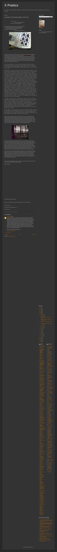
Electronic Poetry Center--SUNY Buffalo (42, 385)
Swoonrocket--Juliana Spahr (42, 493)
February (42, 334)
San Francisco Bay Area (49, 451)
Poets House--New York (42, 463)
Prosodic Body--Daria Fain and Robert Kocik (42, 467)
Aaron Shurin (49, 346)
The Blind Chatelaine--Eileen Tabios (42, 495)
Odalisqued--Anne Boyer (42, 446)
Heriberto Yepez (42, 396)
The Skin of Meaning (49, 466)
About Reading (42, 531)
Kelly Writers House (41, 404)
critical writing (49, 365)
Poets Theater (49, 426)
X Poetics (11, 5)
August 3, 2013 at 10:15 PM (11, 230)
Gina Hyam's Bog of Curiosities (42, 393)
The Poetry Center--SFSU (42, 499)
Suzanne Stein (42, 491)
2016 (41, 308)
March (42, 333)
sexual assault (49, 459)
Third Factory (42, 501)
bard (48, 350)
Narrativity (41, 431)
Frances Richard (49, 373)
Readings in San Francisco (49, 435)
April (41, 332)
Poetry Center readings (49, 419)
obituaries (48, 406)
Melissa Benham (42, 422)
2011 (41, 337)
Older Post (33, 234)
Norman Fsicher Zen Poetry (42, 444)
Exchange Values (42, 386)
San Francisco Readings (49, 456)
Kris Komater (42, 407)
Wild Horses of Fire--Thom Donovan (42, 514)
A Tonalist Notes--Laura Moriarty (42, 346)
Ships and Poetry (49, 460)
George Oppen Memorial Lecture (50, 377)
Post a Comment (8, 232)
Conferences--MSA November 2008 (49, 364)
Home (20, 234)
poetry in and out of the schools (49, 421)
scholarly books (49, 457)
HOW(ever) (49, 380)
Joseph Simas (9, 216)
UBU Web (41, 505)
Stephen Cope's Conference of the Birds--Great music (42, 488)
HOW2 (41, 397)
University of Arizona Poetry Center (42, 510)
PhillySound (41, 450)
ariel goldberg (49, 348)
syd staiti (48, 463)
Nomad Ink (41, 439)
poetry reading (49, 424)
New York (48, 405)
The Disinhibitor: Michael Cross (42, 498)
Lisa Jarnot (41, 415)
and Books (49, 347)
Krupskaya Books (42, 408)
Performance (49, 409)
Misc (48, 395)
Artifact (41, 354)
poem (48, 414)
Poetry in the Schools (49, 423)
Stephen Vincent (42, 490)
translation (48, 467)
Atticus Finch (42, 357)
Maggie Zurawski (42, 419)
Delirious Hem (42, 381)
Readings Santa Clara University (49, 438)
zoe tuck (48, 471)
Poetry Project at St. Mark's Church (42, 460)
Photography (49, 410)
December (42, 314)
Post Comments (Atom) (11, 236)
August (42, 328)
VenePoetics (41, 512)
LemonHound (42, 410)
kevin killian (49, 386)
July (41, 329)
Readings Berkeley (48, 431)
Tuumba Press (42, 504)
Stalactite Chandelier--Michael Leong (42, 482)
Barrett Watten (42, 360)
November (42, 316)
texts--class (49, 464)
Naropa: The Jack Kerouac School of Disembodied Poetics (42, 429)
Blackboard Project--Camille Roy (42, 369)
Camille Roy (49, 357)
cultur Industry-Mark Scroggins (42, 378)
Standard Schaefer (41, 484)
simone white (49, 462)
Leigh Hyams (42, 409)
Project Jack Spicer (41, 465)
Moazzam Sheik (42, 423)
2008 (41, 341)
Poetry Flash (41, 458)
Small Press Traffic (41, 480)
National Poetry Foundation (42, 436)
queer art (48, 428)
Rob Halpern (49, 444)
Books (48, 354)
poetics (48, 416)
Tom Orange (41, 503)
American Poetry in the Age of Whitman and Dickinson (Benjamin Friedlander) (42, 351)
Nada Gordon (42, 427)
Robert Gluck (49, 445)
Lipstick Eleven (42, 414)
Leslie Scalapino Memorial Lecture (50, 388)
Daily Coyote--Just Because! (42, 380)
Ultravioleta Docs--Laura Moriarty (41, 507)
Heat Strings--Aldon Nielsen (42, 394)
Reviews (48, 443)
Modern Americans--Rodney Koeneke (42, 425)
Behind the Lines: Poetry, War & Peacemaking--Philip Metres (42, 363)
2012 (41, 313)
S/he (48, 448)
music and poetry (49, 399)
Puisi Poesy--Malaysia (42, 469)
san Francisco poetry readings (49, 453)
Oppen (48, 408)
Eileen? (48, 369)
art (47, 349)
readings (48, 429)
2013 (41, 312)
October (42, 325)
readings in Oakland (49, 433)
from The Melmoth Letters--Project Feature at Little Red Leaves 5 (46, 536)
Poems (48, 415)
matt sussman (49, 392)
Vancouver (49, 470)
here (10, 205)
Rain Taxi (41, 470)
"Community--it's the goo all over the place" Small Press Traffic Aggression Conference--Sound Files (46, 521)
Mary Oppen (49, 391)
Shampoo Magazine (41, 474)
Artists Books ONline (42, 355)
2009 (41, 340)
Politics (48, 427)
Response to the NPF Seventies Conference (49, 442)
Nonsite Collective (41, 443)
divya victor (49, 368)
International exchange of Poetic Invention (42, 399)
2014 (41, 311)
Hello (48, 379)
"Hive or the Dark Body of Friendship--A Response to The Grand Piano (45, 526)
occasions (48, 407)
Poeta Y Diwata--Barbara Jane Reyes (42, 452)
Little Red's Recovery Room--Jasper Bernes (42, 417)
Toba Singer (41, 502)
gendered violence (48, 375)
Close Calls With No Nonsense (42, 375)
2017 (41, 307)
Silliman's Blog (42, 475)
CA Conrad (41, 373)
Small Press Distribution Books (41, 478)
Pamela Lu (41, 449)
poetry (48, 417)
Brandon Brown (42, 370)
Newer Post (6, 234)
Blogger (32, 547)
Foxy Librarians (42, 387)
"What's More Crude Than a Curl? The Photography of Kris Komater (45, 530)
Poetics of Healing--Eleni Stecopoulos (42, 457)
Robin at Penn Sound (43, 541)
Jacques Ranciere (48, 383)
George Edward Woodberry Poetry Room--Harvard (42, 390)
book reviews (49, 353)
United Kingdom (49, 468)
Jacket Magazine (42, 401)
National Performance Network (42, 433)
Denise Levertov (49, 366)
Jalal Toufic (41, 402)
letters (48, 390)
